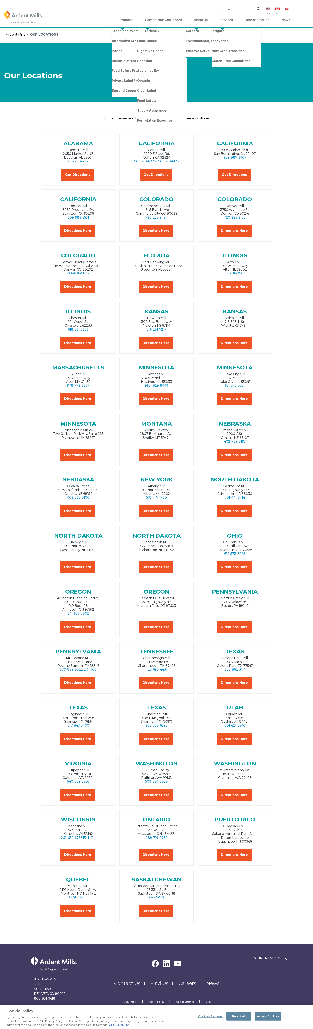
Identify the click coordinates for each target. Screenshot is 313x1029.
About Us (201, 20)
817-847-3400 (78, 725)
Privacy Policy (129, 1001)
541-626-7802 (78, 613)
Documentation (265, 958)
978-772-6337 (78, 385)
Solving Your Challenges (163, 20)
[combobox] (237, 9)
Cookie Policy (156, 1001)
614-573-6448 (234, 554)
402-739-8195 (235, 441)
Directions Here (77, 231)
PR (286, 12)
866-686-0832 (78, 273)
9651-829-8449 (156, 385)
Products (126, 20)
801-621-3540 (234, 725)
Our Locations (44, 34)
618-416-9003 (234, 273)
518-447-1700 (156, 497)
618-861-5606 (78, 329)
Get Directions (77, 175)
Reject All (239, 1016)
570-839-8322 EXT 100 (78, 669)
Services (226, 20)
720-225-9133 (235, 217)
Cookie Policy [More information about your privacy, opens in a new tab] (119, 1024)
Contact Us (127, 983)
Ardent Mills (15, 34)
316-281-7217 (156, 329)
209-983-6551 (78, 217)
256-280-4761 (78, 161)
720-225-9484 (156, 217)
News (285, 20)
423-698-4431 (156, 669)
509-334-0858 (156, 781)
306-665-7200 (157, 897)
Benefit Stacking (257, 20)
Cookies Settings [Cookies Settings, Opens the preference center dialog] (210, 1016)
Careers (187, 983)
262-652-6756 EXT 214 (78, 838)
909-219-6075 (145, 161)
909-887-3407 (234, 157)
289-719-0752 (156, 838)
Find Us (159, 983)
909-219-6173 (168, 161)
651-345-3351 (235, 385)
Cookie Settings (185, 1001)
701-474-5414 (235, 497)
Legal (209, 1001)
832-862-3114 (234, 669)
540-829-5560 (78, 781)
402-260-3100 (78, 497)
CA (277, 12)
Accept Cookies (268, 1016)
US (268, 12)
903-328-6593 (156, 725)
